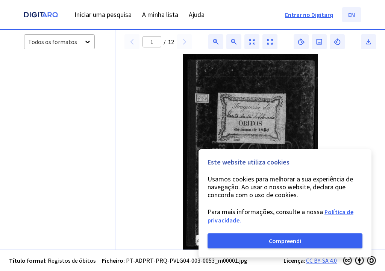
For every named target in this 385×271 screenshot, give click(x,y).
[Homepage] (41, 16)
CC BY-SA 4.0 (321, 260)
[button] (41, 80)
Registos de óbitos (72, 260)
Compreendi (285, 241)
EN (351, 14)
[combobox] (28, 42)
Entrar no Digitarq (309, 14)
